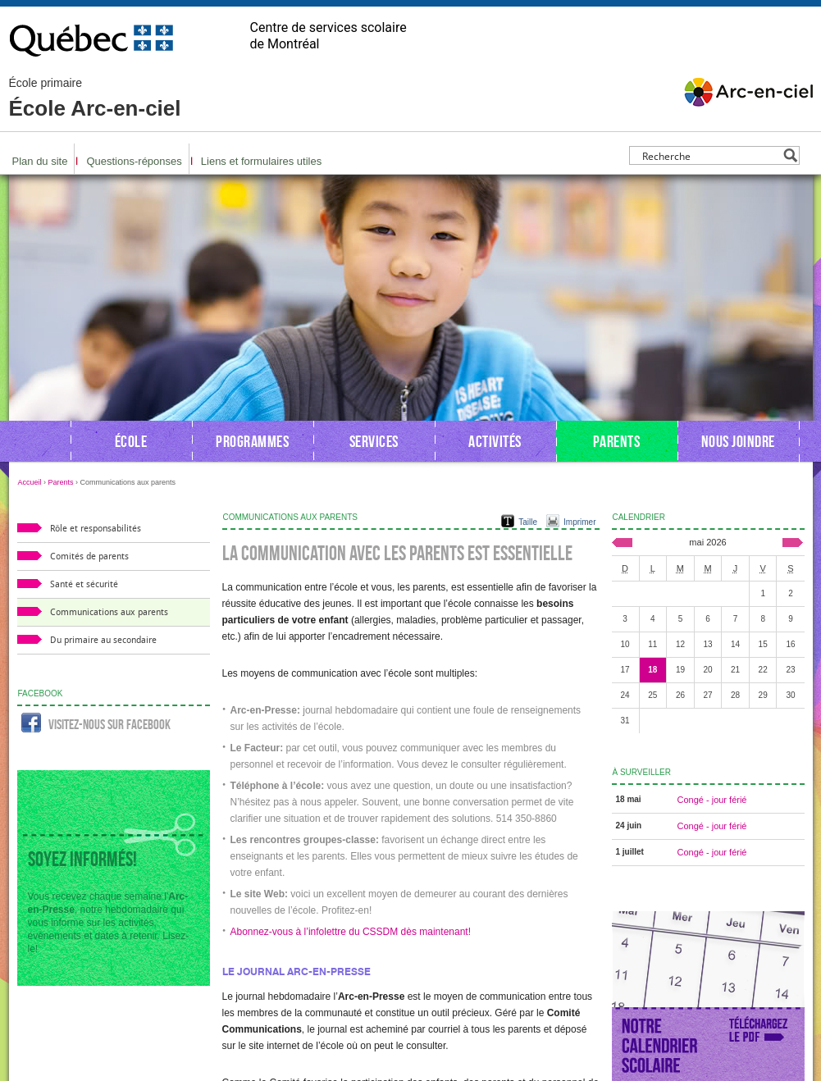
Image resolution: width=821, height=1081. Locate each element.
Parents (617, 441)
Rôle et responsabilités (95, 528)
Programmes (252, 441)
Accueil (30, 482)
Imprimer (579, 522)
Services (374, 441)
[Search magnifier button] (790, 155)
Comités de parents (89, 556)
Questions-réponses (133, 161)
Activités (495, 441)
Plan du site (40, 161)
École (131, 441)
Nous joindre (738, 441)
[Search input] (710, 155)
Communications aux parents (109, 612)
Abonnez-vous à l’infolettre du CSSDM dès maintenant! (351, 931)
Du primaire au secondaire (103, 640)
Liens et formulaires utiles (261, 161)
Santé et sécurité (84, 584)
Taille (527, 522)
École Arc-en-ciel (95, 98)
